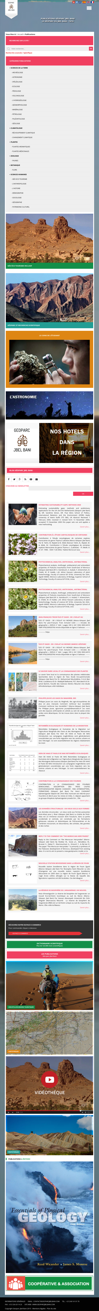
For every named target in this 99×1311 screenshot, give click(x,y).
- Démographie (16, 193)
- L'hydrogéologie (17, 100)
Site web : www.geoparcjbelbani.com (39, 1304)
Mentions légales (39, 1308)
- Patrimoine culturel (19, 207)
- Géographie (15, 202)
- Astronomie (15, 77)
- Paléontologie (17, 119)
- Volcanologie (16, 96)
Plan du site (51, 1308)
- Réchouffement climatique (22, 133)
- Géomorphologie (18, 105)
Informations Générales (15, 1301)
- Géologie (14, 123)
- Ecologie (14, 86)
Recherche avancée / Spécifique (19, 53)
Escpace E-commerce (20, 933)
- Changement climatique (20, 137)
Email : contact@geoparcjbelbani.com (44, 1301)
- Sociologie (15, 198)
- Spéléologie (15, 82)
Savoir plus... (85, 527)
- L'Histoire (14, 188)
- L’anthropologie (17, 184)
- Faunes (13, 160)
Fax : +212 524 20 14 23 (13, 1304)
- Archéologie (16, 72)
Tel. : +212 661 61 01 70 (70, 1301)
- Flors (13, 170)
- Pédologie (15, 91)
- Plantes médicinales (19, 151)
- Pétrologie (15, 114)
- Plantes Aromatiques (19, 147)
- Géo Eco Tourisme (18, 179)
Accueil (20, 34)
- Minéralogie (16, 110)
